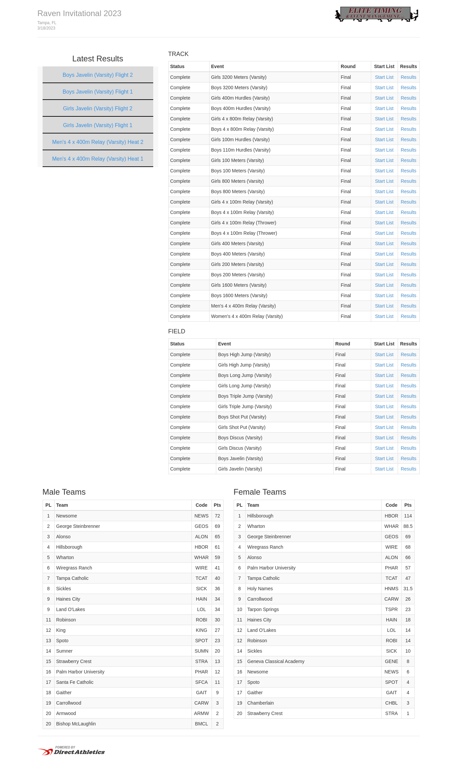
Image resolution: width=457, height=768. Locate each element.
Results (408, 77)
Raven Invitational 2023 (80, 13)
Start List (384, 77)
